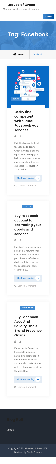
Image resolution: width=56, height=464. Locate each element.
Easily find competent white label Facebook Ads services (26, 121)
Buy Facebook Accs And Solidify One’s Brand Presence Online (28, 326)
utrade (10, 430)
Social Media (27, 308)
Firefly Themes (34, 452)
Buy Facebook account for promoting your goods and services (27, 224)
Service (16, 99)
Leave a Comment (27, 185)
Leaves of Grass (21, 4)
